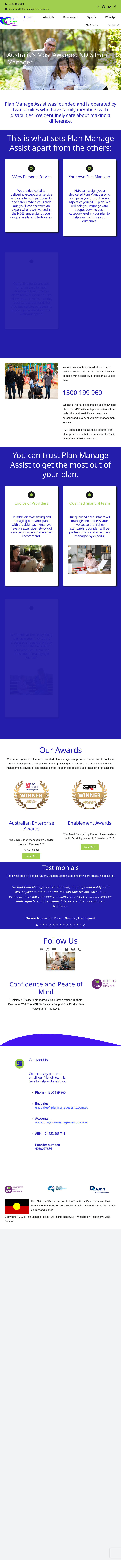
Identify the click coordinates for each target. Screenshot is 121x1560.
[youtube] (109, 6)
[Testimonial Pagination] (37, 925)
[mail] (73, 949)
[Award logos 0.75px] (31, 777)
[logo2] (9, 18)
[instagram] (103, 6)
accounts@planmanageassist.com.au (61, 1122)
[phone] (79, 949)
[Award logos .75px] (89, 777)
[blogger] (66, 949)
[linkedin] (98, 6)
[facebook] (115, 6)
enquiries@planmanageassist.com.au (61, 1107)
